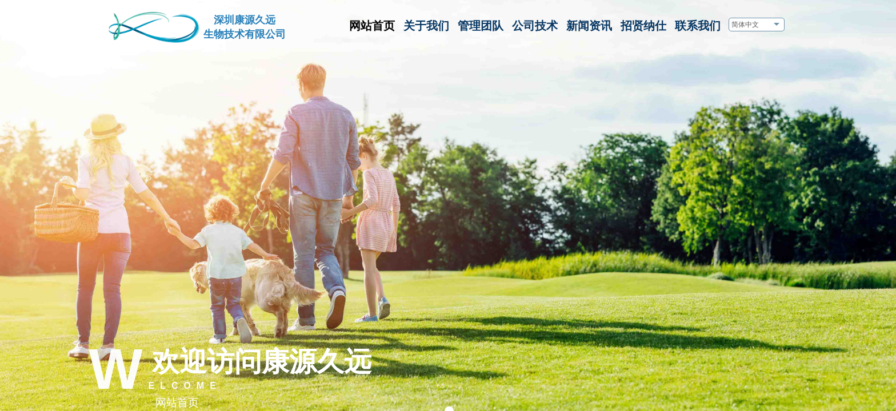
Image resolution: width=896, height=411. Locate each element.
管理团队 (480, 25)
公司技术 (535, 25)
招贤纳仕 (643, 25)
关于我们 (426, 25)
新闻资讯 (589, 25)
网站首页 (372, 25)
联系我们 (698, 25)
